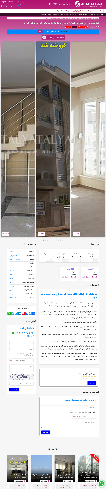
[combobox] (12, 360)
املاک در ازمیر (56, 14)
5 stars (83, 376)
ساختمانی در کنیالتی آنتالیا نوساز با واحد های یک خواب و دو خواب (59, 18)
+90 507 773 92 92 (60, 3)
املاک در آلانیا (92, 14)
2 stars (92, 376)
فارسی (17, 2)
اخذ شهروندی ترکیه (78, 10)
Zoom (6, 233)
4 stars (86, 376)
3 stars (89, 376)
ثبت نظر (45, 432)
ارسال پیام (14, 389)
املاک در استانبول (82, 14)
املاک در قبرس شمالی (45, 14)
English (3, 2)
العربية (23, 2)
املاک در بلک (64, 14)
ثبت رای (91, 382)
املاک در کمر (73, 14)
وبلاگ (67, 10)
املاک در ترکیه (91, 10)
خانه (100, 10)
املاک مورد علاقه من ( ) (11, 6)
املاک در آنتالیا (100, 14)
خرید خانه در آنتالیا (81, 18)
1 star (95, 376)
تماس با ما (59, 10)
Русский (10, 2)
